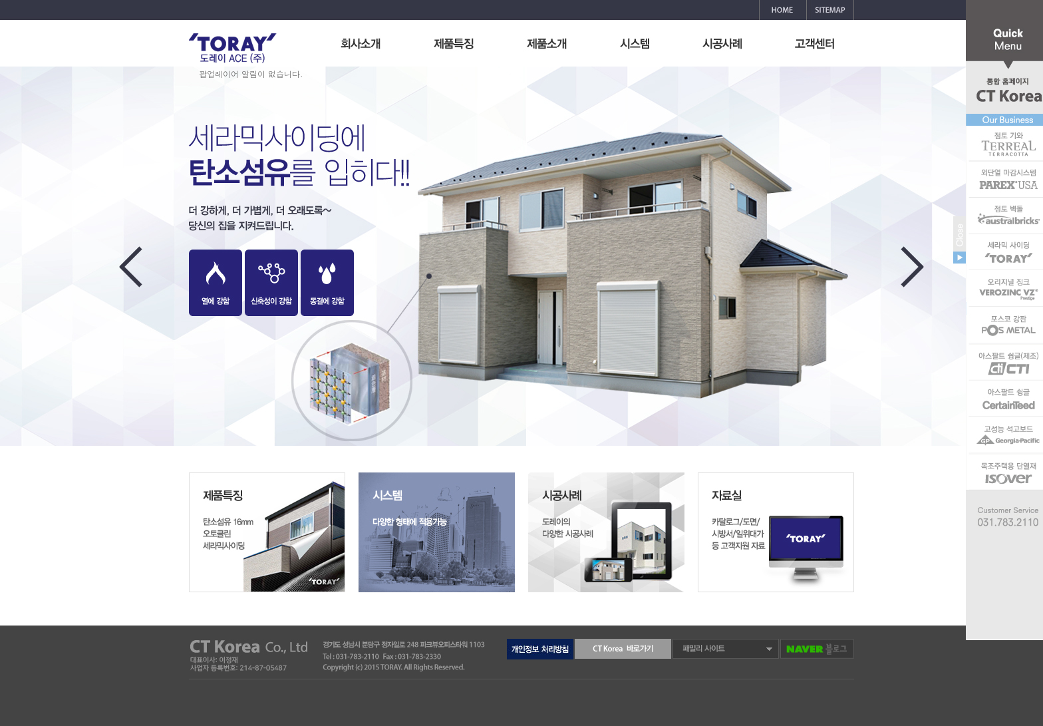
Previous (133, 273)
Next (915, 273)
